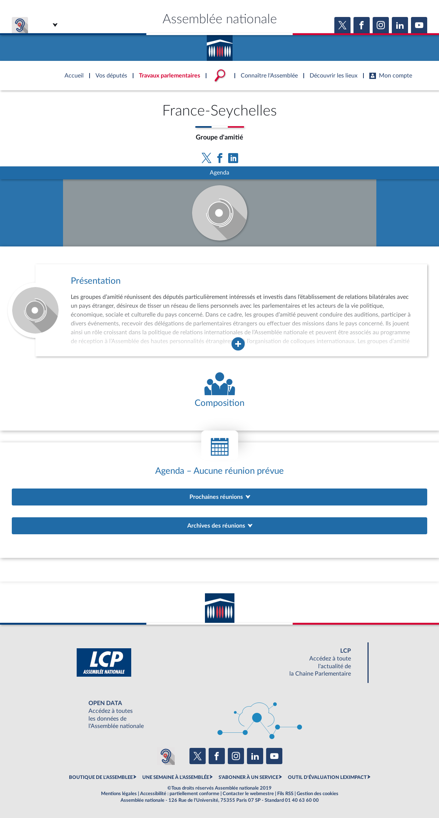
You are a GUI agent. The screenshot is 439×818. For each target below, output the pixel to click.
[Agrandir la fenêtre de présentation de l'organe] (238, 344)
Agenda (219, 173)
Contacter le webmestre (248, 793)
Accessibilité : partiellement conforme (179, 793)
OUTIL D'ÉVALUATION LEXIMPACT (327, 777)
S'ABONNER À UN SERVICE (248, 777)
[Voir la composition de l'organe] (219, 390)
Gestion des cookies (317, 793)
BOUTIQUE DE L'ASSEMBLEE (101, 777)
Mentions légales (119, 793)
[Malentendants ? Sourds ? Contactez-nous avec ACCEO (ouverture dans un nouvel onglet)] (166, 756)
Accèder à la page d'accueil (220, 45)
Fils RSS (285, 793)
